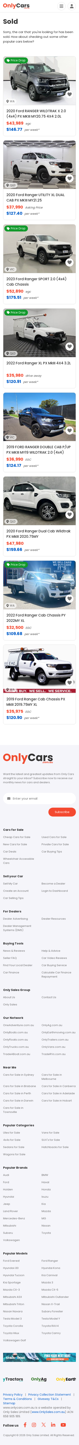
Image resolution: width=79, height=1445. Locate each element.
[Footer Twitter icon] (44, 1425)
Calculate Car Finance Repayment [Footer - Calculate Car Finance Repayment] (56, 974)
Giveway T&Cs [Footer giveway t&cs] (48, 1399)
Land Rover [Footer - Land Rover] (10, 1211)
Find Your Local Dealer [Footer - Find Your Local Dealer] (17, 965)
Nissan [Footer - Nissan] (46, 1226)
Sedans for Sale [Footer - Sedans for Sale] (13, 1147)
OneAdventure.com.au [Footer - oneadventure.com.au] (18, 1025)
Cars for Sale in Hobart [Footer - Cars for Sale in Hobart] (57, 1101)
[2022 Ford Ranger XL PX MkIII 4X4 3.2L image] (39, 359)
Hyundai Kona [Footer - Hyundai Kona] (51, 1268)
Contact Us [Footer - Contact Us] (49, 997)
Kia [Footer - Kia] (44, 1204)
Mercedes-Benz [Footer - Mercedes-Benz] (14, 1218)
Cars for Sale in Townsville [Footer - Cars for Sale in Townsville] (13, 1110)
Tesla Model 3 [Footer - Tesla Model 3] (12, 1319)
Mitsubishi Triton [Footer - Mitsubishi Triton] (13, 1304)
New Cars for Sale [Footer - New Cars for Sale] (15, 844)
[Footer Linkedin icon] (54, 1425)
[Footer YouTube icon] (64, 1425)
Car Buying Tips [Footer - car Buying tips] (52, 852)
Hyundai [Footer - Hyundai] (8, 1197)
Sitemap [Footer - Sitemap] (9, 1403)
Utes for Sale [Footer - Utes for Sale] (11, 1133)
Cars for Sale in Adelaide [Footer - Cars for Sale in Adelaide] (58, 1093)
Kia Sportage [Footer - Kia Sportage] (12, 1282)
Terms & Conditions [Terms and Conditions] (18, 1399)
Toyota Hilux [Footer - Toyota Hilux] (11, 1333)
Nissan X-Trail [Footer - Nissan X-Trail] (51, 1304)
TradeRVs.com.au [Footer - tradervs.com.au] (54, 1054)
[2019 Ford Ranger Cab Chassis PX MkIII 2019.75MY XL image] (39, 695)
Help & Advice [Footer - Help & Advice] (51, 951)
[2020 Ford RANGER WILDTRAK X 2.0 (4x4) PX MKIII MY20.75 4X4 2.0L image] (39, 107)
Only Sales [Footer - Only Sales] (10, 1004)
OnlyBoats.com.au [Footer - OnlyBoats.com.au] (15, 1032)
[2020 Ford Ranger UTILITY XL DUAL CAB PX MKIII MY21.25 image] (39, 191)
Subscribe (61, 812)
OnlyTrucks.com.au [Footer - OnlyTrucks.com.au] (16, 1047)
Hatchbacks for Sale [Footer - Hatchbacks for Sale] (55, 1147)
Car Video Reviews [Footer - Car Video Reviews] (54, 958)
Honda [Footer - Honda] (46, 1189)
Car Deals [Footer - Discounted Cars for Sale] (9, 852)
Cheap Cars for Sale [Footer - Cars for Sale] (16, 837)
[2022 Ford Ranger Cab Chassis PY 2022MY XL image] (39, 611)
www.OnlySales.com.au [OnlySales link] (48, 1412)
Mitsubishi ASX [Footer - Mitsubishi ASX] (12, 1297)
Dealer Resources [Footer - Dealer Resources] (54, 919)
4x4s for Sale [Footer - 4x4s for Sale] (11, 1140)
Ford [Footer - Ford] (6, 1182)
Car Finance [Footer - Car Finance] (11, 972)
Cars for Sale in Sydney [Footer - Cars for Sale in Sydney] (18, 1075)
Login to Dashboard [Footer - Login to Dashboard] (55, 891)
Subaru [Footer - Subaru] (8, 1233)
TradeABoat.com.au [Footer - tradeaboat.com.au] (16, 1054)
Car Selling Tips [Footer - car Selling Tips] (13, 898)
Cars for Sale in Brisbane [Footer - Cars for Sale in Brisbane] (19, 1086)
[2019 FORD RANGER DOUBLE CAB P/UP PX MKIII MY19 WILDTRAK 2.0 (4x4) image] (39, 443)
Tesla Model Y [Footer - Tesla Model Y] (51, 1319)
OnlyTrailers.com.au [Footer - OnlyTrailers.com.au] (55, 1040)
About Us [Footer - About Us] (9, 997)
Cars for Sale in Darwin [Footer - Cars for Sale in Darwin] (18, 1101)
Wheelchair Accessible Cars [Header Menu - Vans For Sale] (18, 861)
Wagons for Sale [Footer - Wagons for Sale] (14, 1154)
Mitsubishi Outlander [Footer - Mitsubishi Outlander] (55, 1297)
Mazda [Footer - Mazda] (46, 1211)
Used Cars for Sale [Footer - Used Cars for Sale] (54, 837)
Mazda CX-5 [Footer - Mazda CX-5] (50, 1290)
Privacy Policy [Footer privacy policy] (13, 1395)
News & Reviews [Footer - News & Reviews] (14, 951)
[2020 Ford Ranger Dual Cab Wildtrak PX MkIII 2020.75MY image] (39, 527)
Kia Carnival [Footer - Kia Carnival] (49, 1275)
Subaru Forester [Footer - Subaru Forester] (52, 1311)
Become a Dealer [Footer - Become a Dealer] (53, 884)
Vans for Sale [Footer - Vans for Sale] (50, 1133)
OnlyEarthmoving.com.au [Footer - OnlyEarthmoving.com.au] (58, 1032)
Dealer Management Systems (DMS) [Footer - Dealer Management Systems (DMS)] (17, 928)
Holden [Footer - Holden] (8, 1189)
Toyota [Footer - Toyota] (46, 1233)
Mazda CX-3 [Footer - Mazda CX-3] (11, 1290)
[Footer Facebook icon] (26, 1425)
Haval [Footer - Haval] (45, 1182)
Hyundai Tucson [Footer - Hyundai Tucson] (13, 1275)
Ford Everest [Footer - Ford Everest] (11, 1261)
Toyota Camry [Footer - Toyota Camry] (51, 1333)
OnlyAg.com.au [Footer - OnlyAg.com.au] (52, 1025)
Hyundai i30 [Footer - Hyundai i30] (11, 1268)
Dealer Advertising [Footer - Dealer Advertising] (15, 919)
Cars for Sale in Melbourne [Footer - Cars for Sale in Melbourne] (52, 1077)
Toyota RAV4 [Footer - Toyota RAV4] (50, 1326)
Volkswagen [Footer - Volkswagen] (11, 1240)
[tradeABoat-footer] (39, 1359)
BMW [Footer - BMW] (45, 1175)
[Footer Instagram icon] (35, 1425)
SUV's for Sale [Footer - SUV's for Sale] (51, 1140)
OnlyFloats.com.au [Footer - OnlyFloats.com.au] (15, 1040)
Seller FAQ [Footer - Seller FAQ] (10, 958)
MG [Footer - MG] (44, 1218)
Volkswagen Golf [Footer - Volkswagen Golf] (14, 1340)
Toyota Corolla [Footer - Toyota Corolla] (13, 1326)
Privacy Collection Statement (50, 1395)
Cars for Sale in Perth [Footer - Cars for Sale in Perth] (17, 1093)
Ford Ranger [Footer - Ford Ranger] (50, 1261)
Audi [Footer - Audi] (6, 1175)
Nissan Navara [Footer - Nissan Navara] (13, 1311)
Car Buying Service (54, 965)
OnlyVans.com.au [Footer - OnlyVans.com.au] (53, 1047)
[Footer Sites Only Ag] (39, 1381)
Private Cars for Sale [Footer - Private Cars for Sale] (55, 844)
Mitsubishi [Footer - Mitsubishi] (9, 1226)
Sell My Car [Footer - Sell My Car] (10, 884)
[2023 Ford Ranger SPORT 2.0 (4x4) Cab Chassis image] (39, 275)
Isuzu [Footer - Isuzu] (45, 1197)
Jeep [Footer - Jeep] (6, 1204)
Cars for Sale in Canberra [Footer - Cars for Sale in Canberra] (59, 1086)
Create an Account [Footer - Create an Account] (16, 891)
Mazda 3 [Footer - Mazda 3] (47, 1282)
